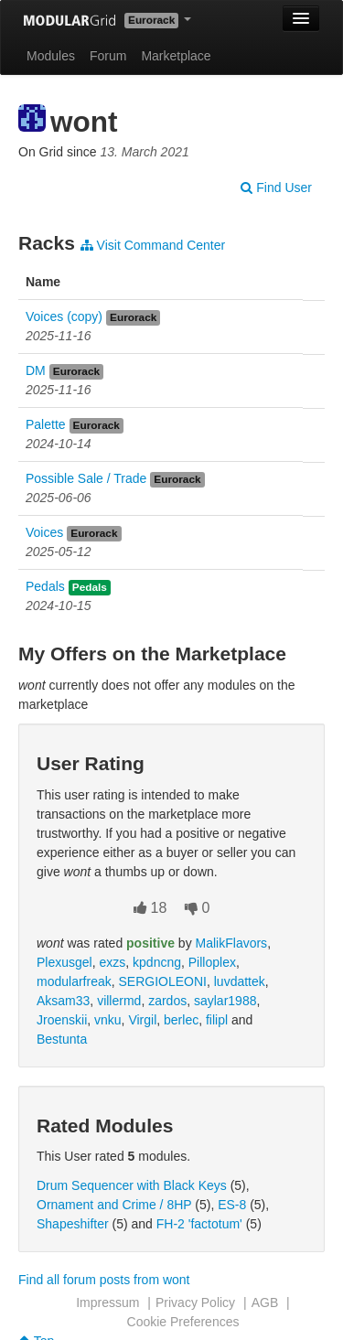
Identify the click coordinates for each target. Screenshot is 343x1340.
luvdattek (239, 981)
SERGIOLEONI (162, 981)
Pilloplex (212, 962)
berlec (181, 1020)
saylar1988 (225, 1000)
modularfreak (74, 981)
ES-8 (232, 1204)
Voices (44, 532)
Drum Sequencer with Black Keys (132, 1185)
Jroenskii (62, 1020)
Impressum (107, 1302)
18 (150, 908)
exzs (112, 962)
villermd (119, 1000)
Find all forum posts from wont (104, 1279)
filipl (217, 1020)
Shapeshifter (73, 1224)
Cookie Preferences (183, 1321)
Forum (108, 55)
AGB (265, 1302)
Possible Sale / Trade (86, 478)
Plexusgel (64, 962)
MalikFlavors (232, 943)
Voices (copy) (64, 316)
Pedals (45, 586)
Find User (276, 187)
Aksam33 (63, 1000)
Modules (51, 55)
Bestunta (62, 1039)
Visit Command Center (152, 245)
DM (36, 370)
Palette (46, 424)
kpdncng (157, 962)
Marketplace (175, 55)
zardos (167, 1000)
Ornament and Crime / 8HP (114, 1204)
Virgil (142, 1020)
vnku (108, 1020)
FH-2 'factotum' (199, 1224)
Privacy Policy (195, 1302)
